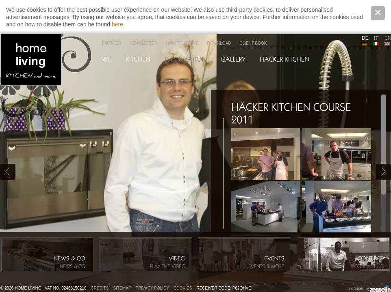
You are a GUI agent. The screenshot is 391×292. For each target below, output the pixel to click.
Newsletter (143, 43)
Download (219, 43)
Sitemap (122, 288)
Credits (100, 288)
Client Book (253, 43)
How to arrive (182, 43)
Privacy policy (152, 288)
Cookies (183, 288)
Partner (111, 43)
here (117, 24)
